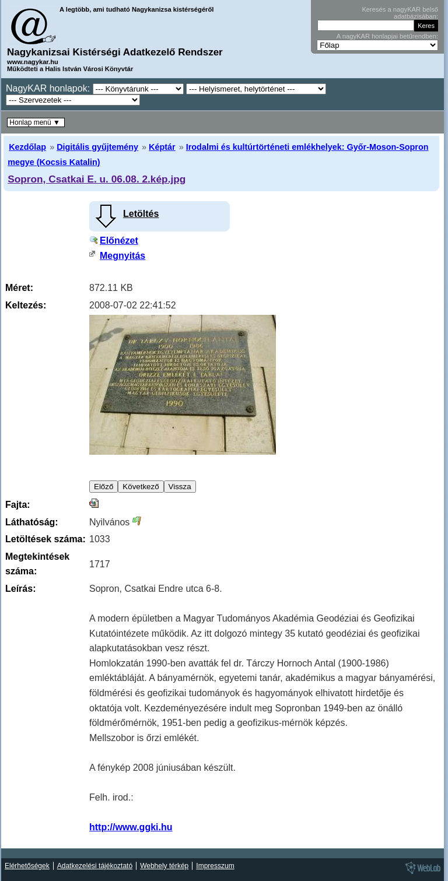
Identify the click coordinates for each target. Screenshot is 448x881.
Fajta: (17, 505)
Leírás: (20, 589)
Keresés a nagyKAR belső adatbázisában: (400, 13)
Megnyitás (122, 256)
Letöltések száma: (45, 539)
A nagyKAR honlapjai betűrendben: (387, 36)
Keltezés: (25, 305)
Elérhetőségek (27, 866)
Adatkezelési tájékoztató (94, 866)
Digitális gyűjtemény (97, 147)
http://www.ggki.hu (131, 827)
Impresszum (215, 866)
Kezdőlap (27, 147)
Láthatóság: (31, 522)
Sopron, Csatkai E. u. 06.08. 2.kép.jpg (97, 179)
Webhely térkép (164, 866)
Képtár (162, 147)
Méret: (19, 288)
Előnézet (119, 240)
